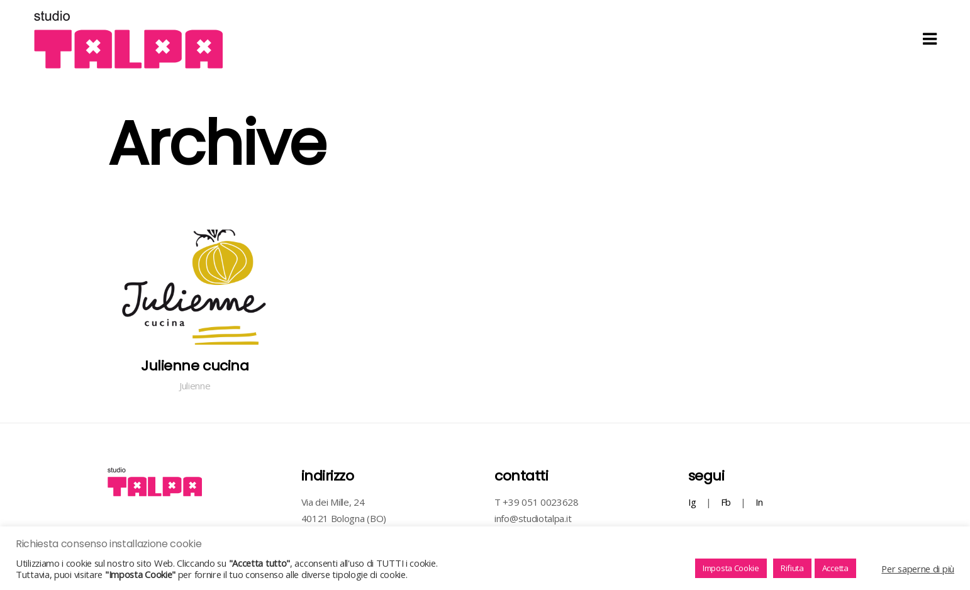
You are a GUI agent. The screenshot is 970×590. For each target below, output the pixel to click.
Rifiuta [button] (792, 568)
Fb (726, 502)
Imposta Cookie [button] (731, 568)
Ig (692, 502)
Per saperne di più (917, 568)
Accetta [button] (835, 568)
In (759, 502)
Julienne (195, 385)
